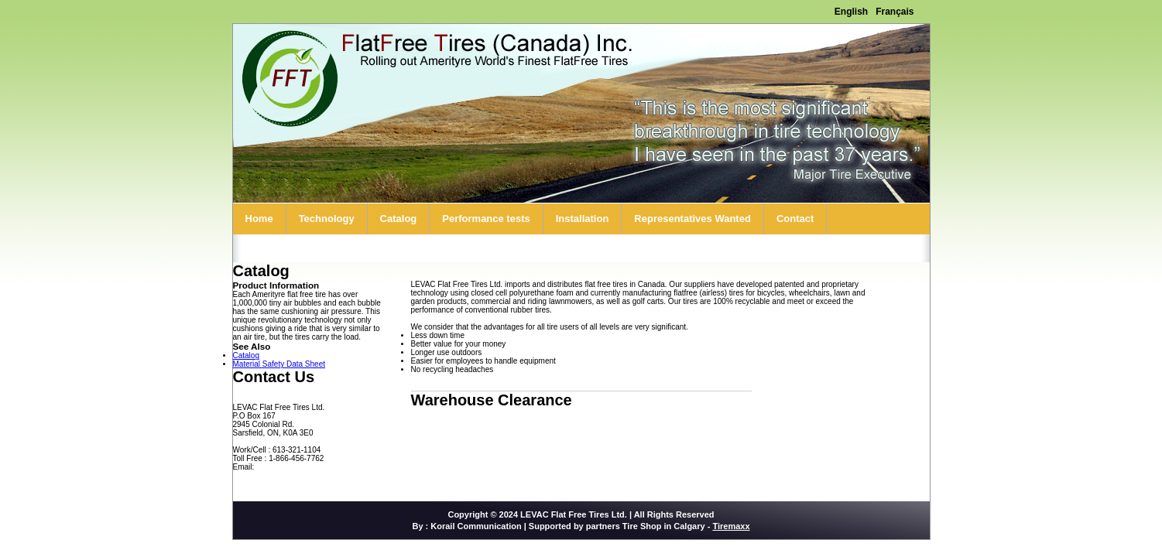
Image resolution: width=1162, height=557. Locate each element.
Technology (327, 218)
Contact (795, 218)
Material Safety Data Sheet (279, 364)
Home (259, 218)
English (851, 11)
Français (894, 11)
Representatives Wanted (692, 218)
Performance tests (486, 218)
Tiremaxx (730, 526)
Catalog (398, 218)
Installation (582, 218)
